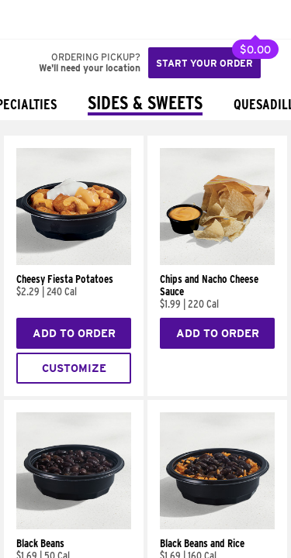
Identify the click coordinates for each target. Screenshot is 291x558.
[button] (63, 19)
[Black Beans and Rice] (217, 525)
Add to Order (74, 333)
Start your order (204, 63)
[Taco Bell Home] (27, 19)
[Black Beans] (73, 525)
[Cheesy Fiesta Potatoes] (73, 261)
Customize (74, 368)
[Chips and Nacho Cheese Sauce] (217, 261)
